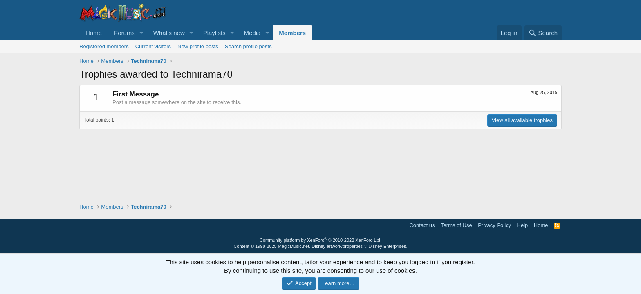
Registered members (104, 46)
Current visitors (153, 46)
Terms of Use (456, 225)
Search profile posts (248, 46)
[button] (141, 32)
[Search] (543, 32)
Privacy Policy (494, 225)
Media (252, 32)
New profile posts (197, 46)
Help (522, 225)
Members (292, 32)
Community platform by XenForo (320, 240)
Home (93, 32)
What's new (169, 32)
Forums (124, 32)
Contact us (422, 225)
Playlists (214, 32)
